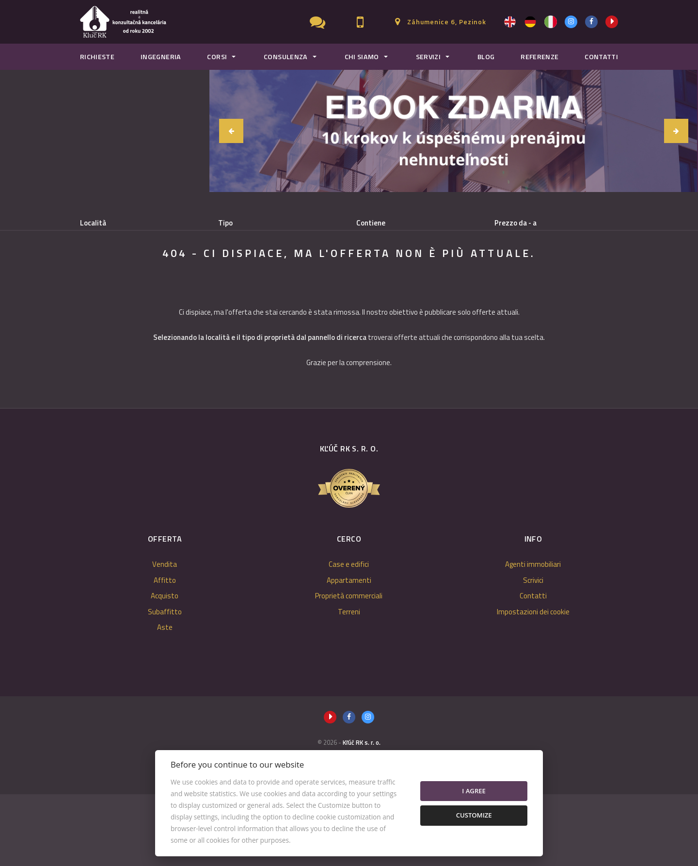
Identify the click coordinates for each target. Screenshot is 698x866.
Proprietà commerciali (348, 667)
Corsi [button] (217, 56)
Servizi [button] (428, 56)
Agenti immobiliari (533, 635)
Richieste (97, 56)
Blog (485, 56)
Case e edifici (349, 635)
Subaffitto (285, 272)
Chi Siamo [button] (362, 56)
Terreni (349, 683)
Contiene (370, 223)
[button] (231, 131)
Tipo (225, 223)
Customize (474, 815)
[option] (453, 131)
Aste (165, 699)
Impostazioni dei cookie (533, 683)
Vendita (110, 272)
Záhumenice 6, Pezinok (446, 21)
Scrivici (533, 652)
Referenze (539, 56)
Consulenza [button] (286, 56)
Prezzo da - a (515, 223)
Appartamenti (349, 652)
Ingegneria (161, 56)
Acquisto (223, 272)
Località (93, 223)
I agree (474, 790)
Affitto (166, 272)
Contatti (601, 56)
